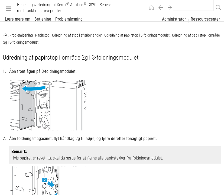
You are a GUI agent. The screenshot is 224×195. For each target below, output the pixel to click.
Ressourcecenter (205, 19)
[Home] (150, 8)
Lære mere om (17, 19)
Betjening (42, 19)
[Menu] (8, 8)
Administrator (174, 19)
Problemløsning (69, 19)
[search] (193, 5)
